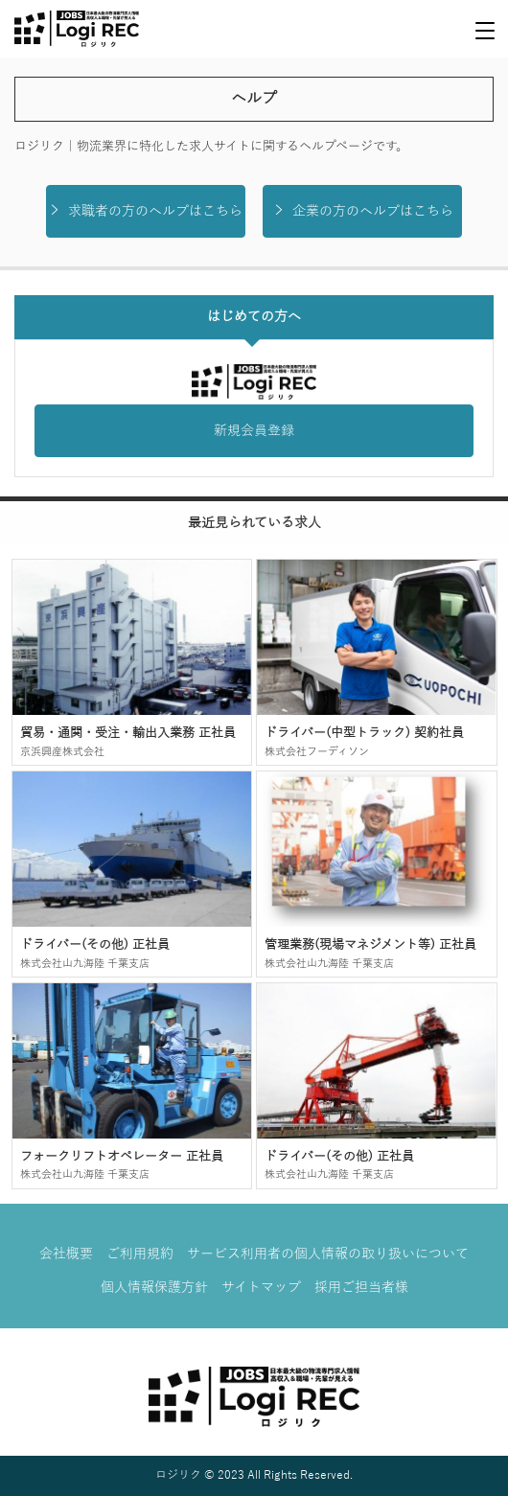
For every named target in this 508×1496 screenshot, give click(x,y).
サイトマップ (261, 1287)
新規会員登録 (254, 431)
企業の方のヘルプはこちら (362, 211)
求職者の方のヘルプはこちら (145, 211)
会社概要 (66, 1254)
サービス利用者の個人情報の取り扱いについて (328, 1254)
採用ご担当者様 (361, 1287)
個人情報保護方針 (154, 1287)
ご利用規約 (139, 1254)
